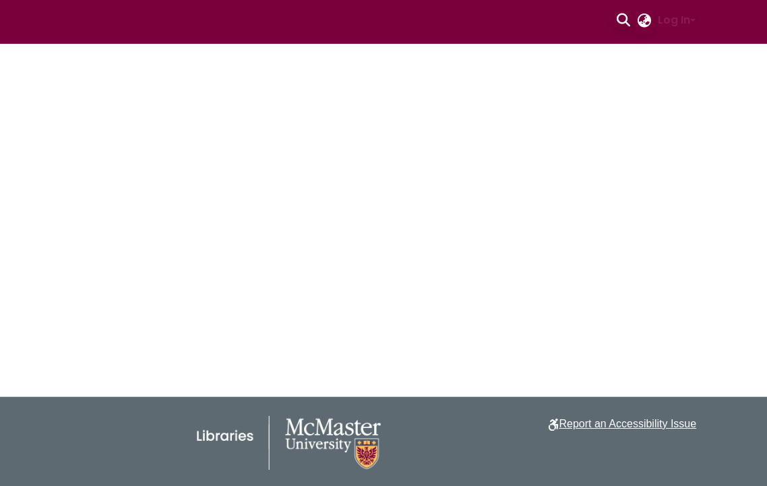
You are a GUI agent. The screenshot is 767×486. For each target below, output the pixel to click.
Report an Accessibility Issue (627, 423)
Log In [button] (674, 20)
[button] (623, 20)
